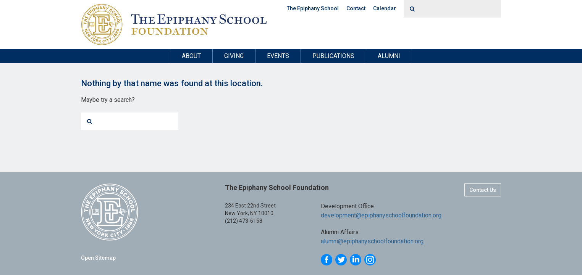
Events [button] (278, 56)
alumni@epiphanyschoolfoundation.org (372, 241)
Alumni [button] (389, 56)
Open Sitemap (98, 258)
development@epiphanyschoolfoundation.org (381, 215)
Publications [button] (333, 56)
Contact (355, 8)
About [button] (191, 56)
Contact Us (482, 190)
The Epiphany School (313, 8)
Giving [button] (234, 56)
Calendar (384, 8)
